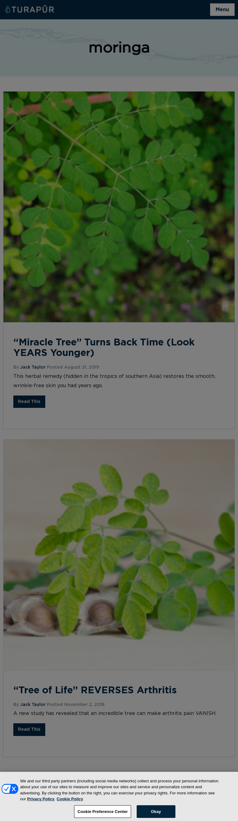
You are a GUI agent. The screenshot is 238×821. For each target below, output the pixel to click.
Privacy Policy (40, 801)
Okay (156, 813)
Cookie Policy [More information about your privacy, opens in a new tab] (70, 801)
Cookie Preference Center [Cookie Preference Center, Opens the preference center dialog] (102, 813)
